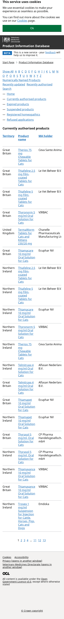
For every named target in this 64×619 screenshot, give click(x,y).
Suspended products (20, 109)
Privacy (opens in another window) (22, 560)
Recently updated (14, 84)
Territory (8, 136)
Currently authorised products (26, 99)
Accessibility (22, 557)
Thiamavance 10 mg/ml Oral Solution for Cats (26, 474)
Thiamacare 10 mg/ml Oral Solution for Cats (26, 256)
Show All (8, 71)
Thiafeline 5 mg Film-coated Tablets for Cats (25, 198)
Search (7, 89)
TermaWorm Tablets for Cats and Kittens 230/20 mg (26, 236)
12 (39, 540)
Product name (23, 137)
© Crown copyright (32, 610)
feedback (50, 52)
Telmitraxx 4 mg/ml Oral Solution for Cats (26, 370)
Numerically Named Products (21, 80)
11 (35, 540)
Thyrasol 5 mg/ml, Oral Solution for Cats (26, 440)
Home (11, 94)
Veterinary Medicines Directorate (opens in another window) (27, 566)
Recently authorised (39, 84)
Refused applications (20, 119)
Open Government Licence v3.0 (25, 580)
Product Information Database (26, 46)
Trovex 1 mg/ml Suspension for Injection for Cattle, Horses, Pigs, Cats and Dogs (26, 516)
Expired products (18, 104)
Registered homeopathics (23, 114)
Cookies (22, 21)
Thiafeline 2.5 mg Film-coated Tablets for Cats (26, 177)
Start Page (8, 62)
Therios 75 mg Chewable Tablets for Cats (25, 157)
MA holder (46, 136)
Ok (32, 28)
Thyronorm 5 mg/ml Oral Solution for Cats (26, 217)
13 (44, 540)
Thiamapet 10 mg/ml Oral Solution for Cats (26, 405)
